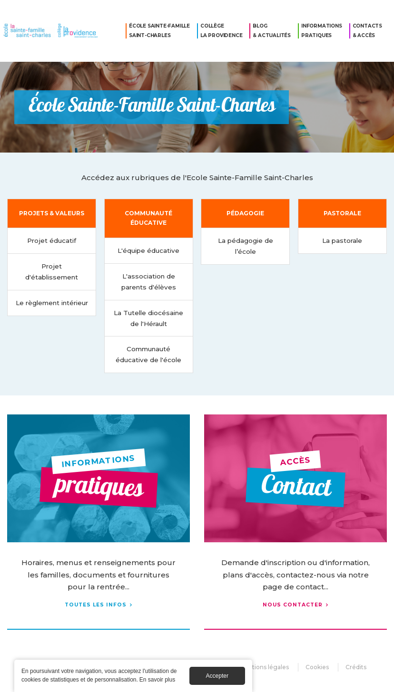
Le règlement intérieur (52, 303)
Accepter (217, 676)
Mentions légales (264, 667)
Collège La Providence (221, 30)
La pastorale (342, 240)
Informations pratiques (321, 30)
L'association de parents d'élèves (148, 281)
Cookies (317, 667)
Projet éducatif (51, 240)
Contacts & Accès (367, 30)
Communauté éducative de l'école (148, 354)
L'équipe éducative (148, 250)
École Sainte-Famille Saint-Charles (159, 30)
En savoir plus (157, 680)
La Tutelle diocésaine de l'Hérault (148, 318)
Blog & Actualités (272, 30)
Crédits (355, 667)
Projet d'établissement (51, 271)
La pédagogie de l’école (245, 246)
